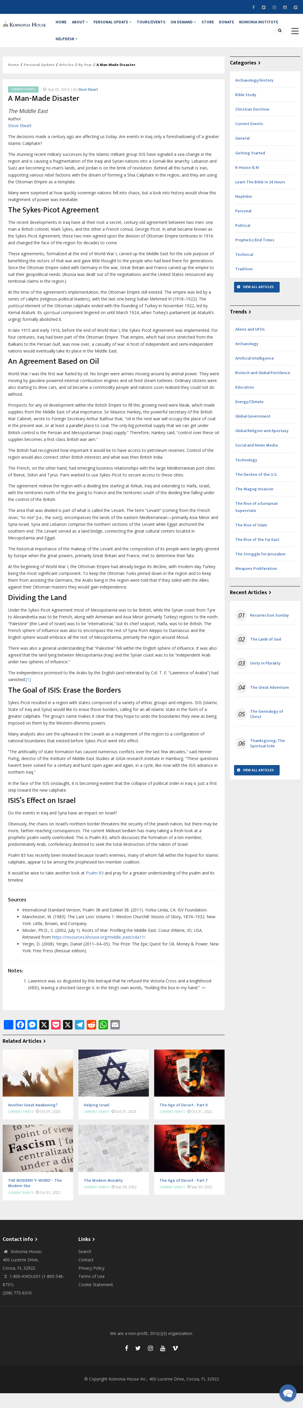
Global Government (252, 431)
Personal (243, 225)
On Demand (197, 25)
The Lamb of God (265, 654)
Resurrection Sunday (269, 630)
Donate (247, 25)
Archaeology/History (254, 95)
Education (244, 402)
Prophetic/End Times (254, 254)
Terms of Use (91, 1291)
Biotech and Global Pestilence (262, 387)
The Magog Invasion (254, 503)
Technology (246, 474)
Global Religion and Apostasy (262, 445)
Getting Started (250, 167)
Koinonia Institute (77, 50)
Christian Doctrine (252, 124)
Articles (66, 79)
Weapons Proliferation (256, 583)
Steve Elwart (88, 103)
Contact (86, 1274)
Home (63, 25)
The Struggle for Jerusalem (260, 568)
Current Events (23, 103)
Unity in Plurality (265, 678)
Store (225, 25)
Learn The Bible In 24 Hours (260, 196)
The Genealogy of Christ (266, 728)
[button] (288, 1393)
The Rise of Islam (251, 539)
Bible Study (245, 109)
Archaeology (246, 358)
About (86, 25)
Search (84, 1266)
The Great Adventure (269, 702)
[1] (28, 694)
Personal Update (120, 25)
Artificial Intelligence (254, 372)
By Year (85, 79)
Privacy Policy (91, 1283)
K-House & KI (247, 182)
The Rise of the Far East (257, 554)
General (242, 153)
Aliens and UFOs (250, 343)
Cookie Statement (95, 1299)
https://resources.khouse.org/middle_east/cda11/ (99, 952)
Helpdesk (115, 50)
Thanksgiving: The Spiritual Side (267, 758)
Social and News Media (256, 460)
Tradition (244, 283)
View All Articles (258, 302)
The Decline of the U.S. (256, 489)
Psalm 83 (95, 887)
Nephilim (243, 211)
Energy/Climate (249, 416)
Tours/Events (162, 25)
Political (242, 240)
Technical (244, 269)
